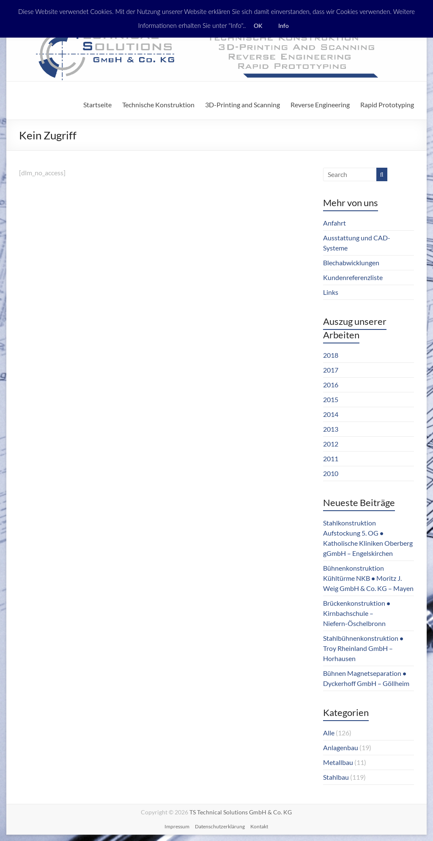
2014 (330, 414)
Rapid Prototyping (387, 105)
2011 (330, 459)
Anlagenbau (340, 747)
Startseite (97, 105)
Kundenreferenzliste (353, 277)
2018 (330, 355)
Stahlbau (336, 777)
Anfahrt (334, 223)
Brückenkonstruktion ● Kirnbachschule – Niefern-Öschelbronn (357, 613)
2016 (330, 385)
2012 (330, 444)
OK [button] (258, 25)
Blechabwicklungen (351, 263)
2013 (330, 429)
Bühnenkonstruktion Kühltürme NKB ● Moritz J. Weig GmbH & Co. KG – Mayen (368, 578)
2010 (330, 473)
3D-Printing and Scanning (242, 105)
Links (330, 292)
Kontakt (259, 826)
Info (283, 25)
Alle (328, 733)
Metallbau (338, 762)
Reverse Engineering (320, 105)
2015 (330, 399)
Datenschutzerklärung (220, 826)
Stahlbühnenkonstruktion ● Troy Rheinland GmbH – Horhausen (363, 648)
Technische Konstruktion (158, 105)
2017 (330, 370)
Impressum (176, 826)
